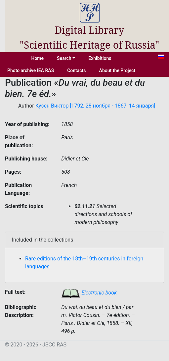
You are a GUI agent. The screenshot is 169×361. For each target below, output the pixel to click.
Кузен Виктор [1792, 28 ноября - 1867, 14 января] (95, 106)
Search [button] (64, 58)
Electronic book (89, 293)
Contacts (76, 70)
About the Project (117, 70)
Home (37, 58)
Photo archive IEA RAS (30, 70)
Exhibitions (99, 58)
